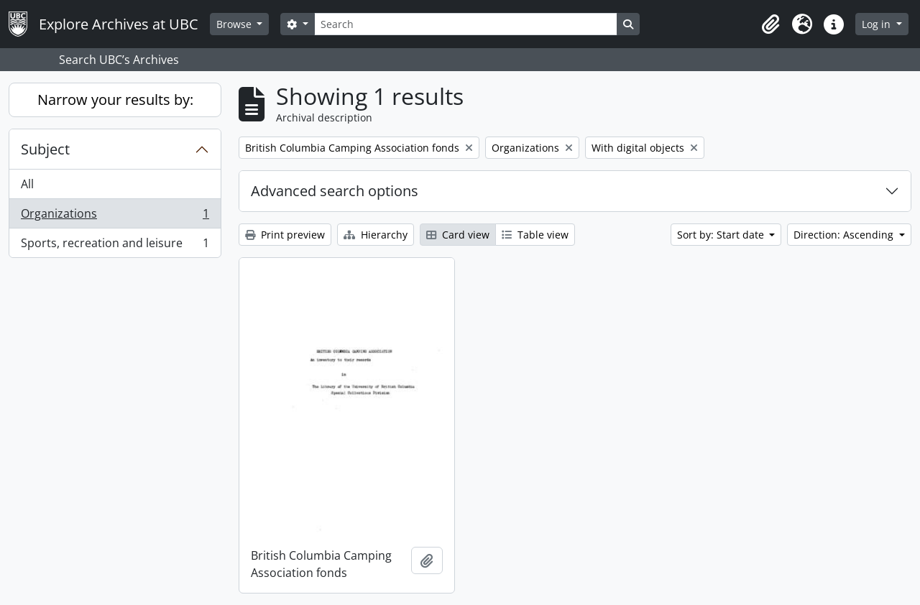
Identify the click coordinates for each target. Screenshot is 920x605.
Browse (235, 24)
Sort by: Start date (722, 234)
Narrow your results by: (115, 99)
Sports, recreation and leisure (114, 245)
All (27, 184)
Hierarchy (376, 234)
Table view (535, 234)
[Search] (465, 24)
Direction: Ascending (845, 234)
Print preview (285, 234)
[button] (770, 24)
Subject (45, 149)
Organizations (114, 216)
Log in (877, 24)
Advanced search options (334, 190)
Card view (457, 234)
